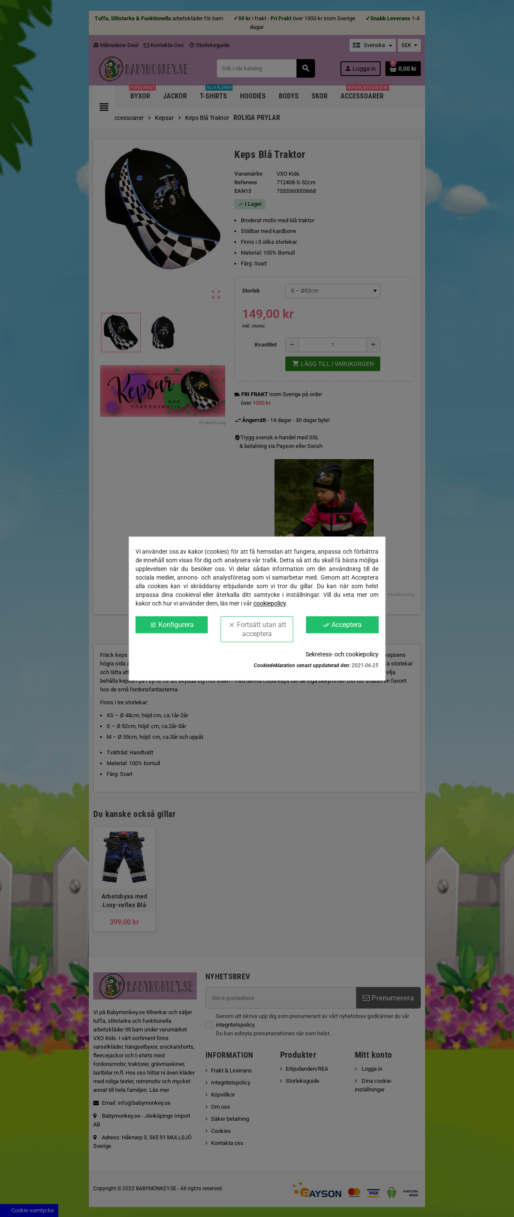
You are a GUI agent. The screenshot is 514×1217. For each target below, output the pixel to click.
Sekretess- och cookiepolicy (342, 654)
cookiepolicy (269, 603)
